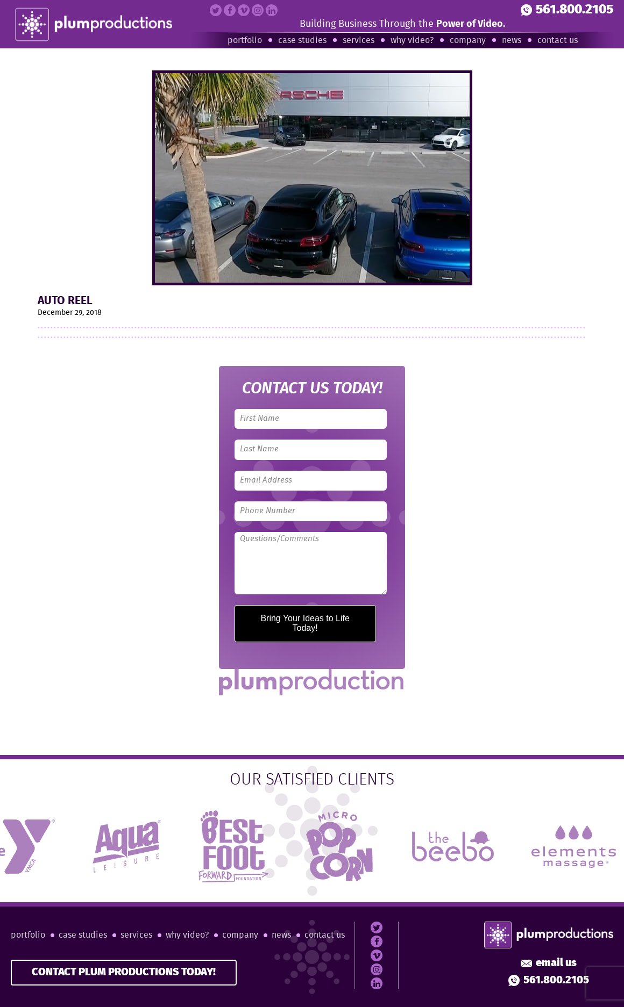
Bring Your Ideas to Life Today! (304, 623)
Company (468, 40)
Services (358, 40)
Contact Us (557, 40)
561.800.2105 (567, 10)
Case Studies (302, 40)
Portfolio (245, 40)
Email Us (549, 963)
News (511, 40)
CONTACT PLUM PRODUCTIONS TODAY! (124, 972)
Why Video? (412, 40)
